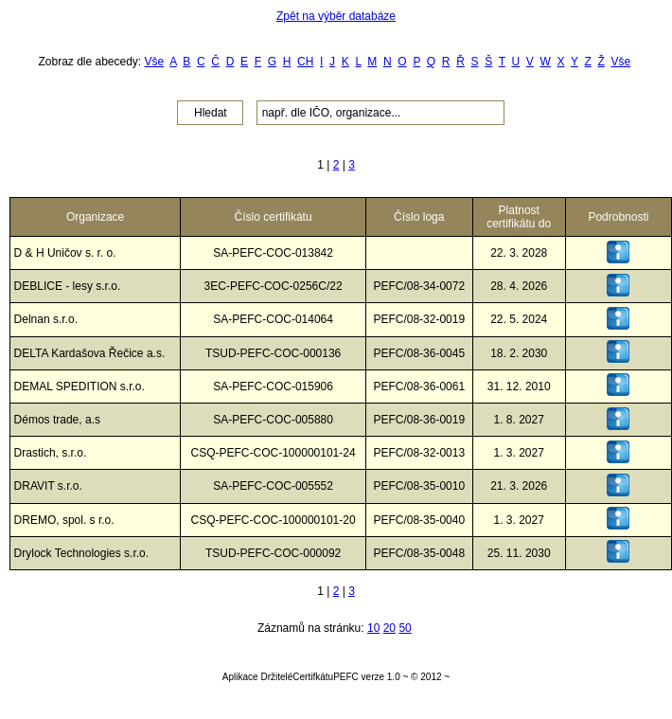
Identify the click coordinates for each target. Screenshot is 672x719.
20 (389, 628)
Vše (155, 61)
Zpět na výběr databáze (336, 16)
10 (373, 628)
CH (305, 61)
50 (404, 628)
